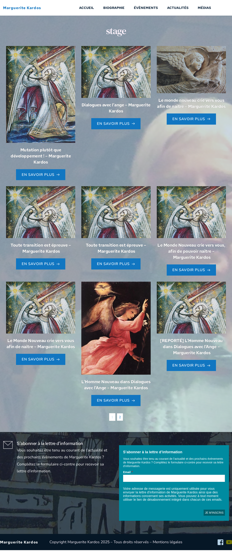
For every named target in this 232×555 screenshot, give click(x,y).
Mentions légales (167, 547)
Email (127, 477)
